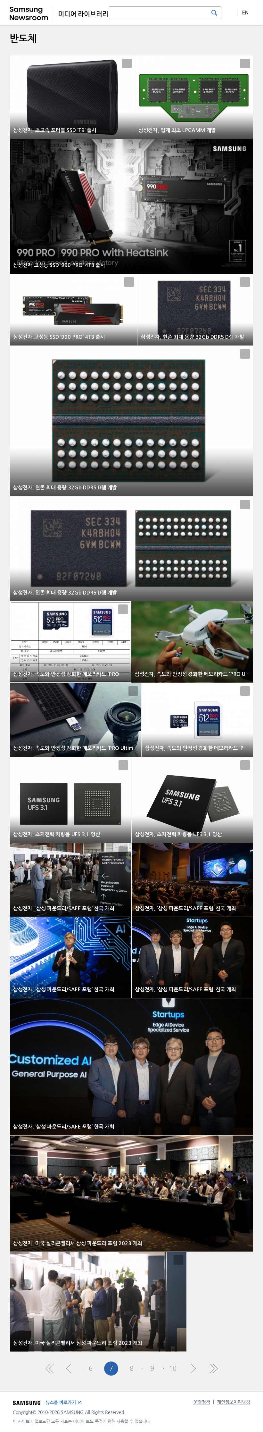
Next (193, 1368)
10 (173, 1368)
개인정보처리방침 (233, 1401)
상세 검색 (229, 12)
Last (214, 1368)
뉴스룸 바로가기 (60, 1402)
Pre (70, 1368)
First (50, 1368)
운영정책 (201, 1401)
